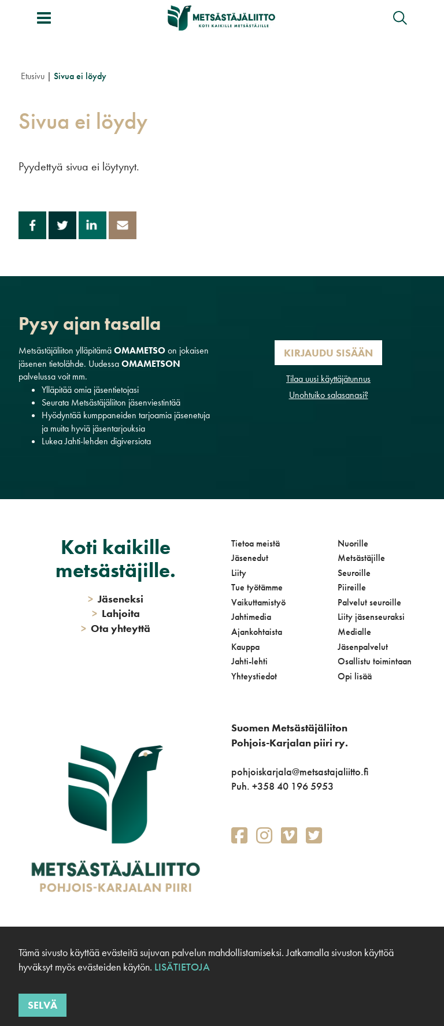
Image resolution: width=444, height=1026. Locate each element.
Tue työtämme (257, 587)
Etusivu (33, 76)
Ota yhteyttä (115, 628)
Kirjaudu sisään (328, 352)
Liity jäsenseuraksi (371, 617)
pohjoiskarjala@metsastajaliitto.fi (299, 771)
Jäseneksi (115, 598)
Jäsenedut (249, 558)
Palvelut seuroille (369, 602)
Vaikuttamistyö (258, 602)
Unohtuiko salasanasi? (328, 395)
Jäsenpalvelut (363, 647)
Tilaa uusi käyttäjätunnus (328, 379)
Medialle (354, 632)
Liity (238, 573)
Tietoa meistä (255, 543)
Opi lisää (355, 676)
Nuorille (353, 543)
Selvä (42, 1005)
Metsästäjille (361, 558)
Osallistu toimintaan (375, 661)
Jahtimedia (251, 617)
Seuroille (354, 573)
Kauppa (245, 647)
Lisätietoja (182, 966)
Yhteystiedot (254, 676)
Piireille (352, 587)
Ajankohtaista (256, 632)
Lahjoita (116, 613)
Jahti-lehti (249, 661)
